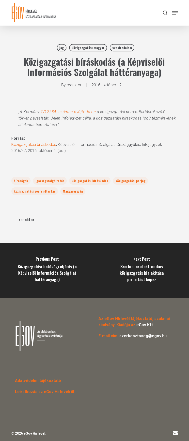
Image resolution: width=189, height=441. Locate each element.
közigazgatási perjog (130, 180)
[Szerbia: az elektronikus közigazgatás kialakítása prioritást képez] (141, 270)
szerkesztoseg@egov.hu (143, 336)
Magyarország (73, 191)
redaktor (74, 85)
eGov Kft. (145, 324)
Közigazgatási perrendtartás (34, 191)
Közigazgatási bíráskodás (33, 144)
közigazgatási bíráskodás (90, 180)
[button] (175, 12)
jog (61, 47)
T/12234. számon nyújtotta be (68, 111)
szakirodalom (122, 47)
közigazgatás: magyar (88, 47)
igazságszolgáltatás (49, 180)
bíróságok (21, 180)
